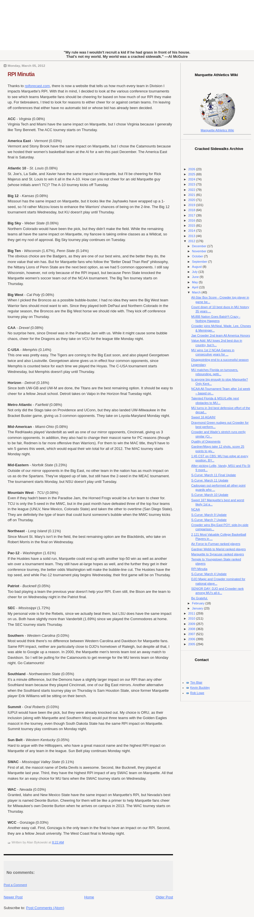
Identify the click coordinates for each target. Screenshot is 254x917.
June (196, 277)
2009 (192, 624)
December (199, 246)
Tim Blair (196, 682)
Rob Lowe (197, 693)
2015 (192, 225)
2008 (192, 629)
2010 (192, 618)
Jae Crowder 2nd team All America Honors (220, 335)
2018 (192, 210)
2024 (192, 179)
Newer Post (13, 897)
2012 (192, 241)
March (197, 292)
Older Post (164, 897)
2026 (192, 169)
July (195, 271)
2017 (192, 215)
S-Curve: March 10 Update (209, 494)
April (195, 287)
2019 (192, 205)
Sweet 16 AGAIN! (203, 417)
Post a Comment (15, 885)
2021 (192, 194)
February (198, 603)
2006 (192, 639)
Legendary (198, 364)
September (200, 261)
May (195, 282)
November (199, 251)
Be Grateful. (199, 598)
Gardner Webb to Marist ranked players (218, 549)
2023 (192, 184)
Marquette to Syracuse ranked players (217, 554)
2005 (192, 644)
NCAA (195, 509)
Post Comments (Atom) (45, 908)
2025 (192, 174)
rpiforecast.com (37, 86)
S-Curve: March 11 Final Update (213, 475)
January (198, 608)
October (198, 256)
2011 (192, 613)
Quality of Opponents (206, 441)
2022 (192, 189)
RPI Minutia (21, 74)
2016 (192, 220)
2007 (192, 634)
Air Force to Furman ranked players (215, 543)
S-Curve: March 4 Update (209, 574)
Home (89, 897)
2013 (192, 236)
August (197, 266)
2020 (192, 200)
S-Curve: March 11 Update (209, 480)
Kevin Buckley (200, 687)
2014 (192, 230)
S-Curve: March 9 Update (209, 514)
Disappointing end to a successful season (220, 359)
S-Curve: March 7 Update (209, 520)
